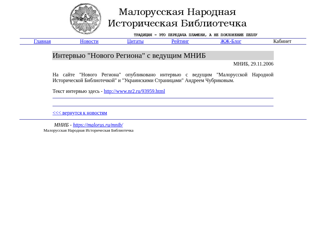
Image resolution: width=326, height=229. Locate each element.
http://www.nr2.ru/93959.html (134, 91)
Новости (89, 41)
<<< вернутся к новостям (80, 112)
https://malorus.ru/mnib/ (98, 125)
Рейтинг (180, 41)
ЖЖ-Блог (230, 41)
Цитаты (135, 41)
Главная (42, 41)
